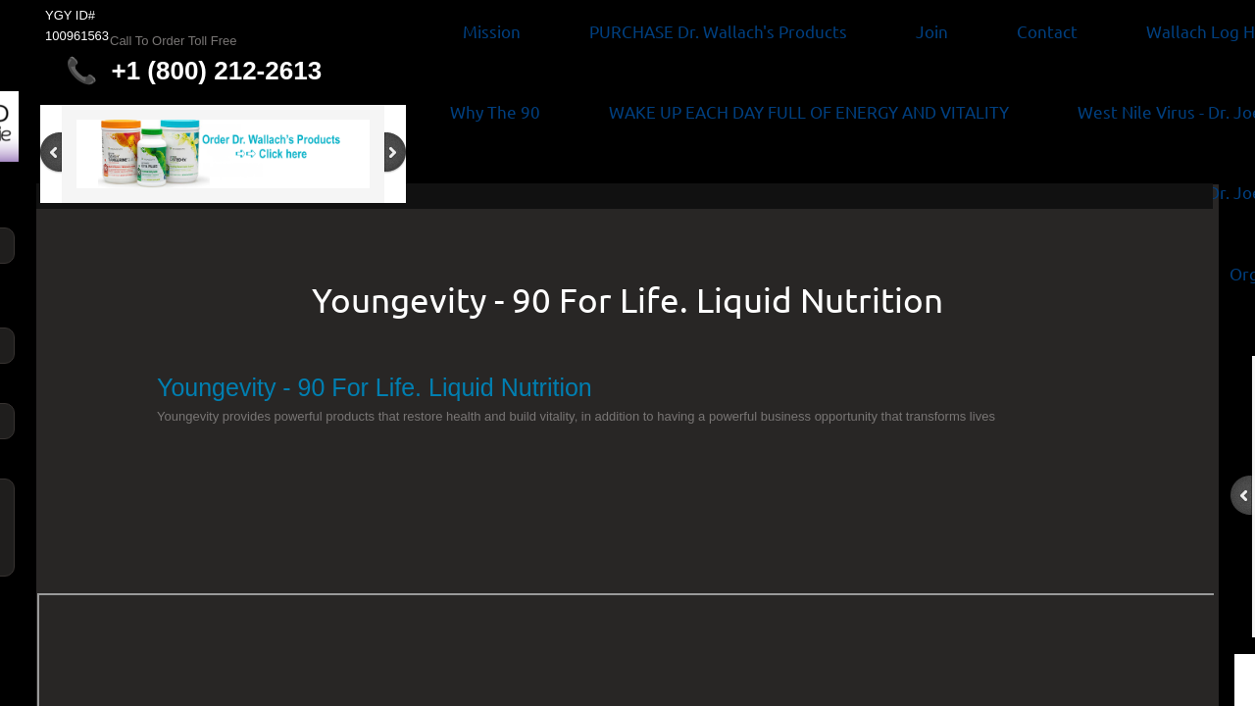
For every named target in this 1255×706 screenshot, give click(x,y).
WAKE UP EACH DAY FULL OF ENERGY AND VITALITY (809, 111)
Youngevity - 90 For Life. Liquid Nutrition (627, 299)
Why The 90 (495, 111)
